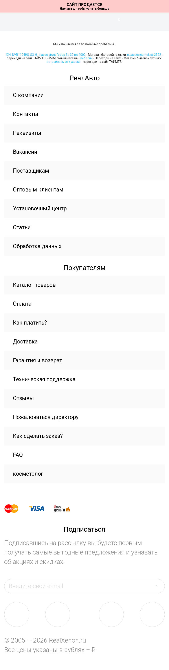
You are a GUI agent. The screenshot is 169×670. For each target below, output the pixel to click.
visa (40, 508)
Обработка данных (37, 246)
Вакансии (25, 152)
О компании (28, 95)
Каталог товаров (34, 285)
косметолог (28, 474)
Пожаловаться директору (46, 417)
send (158, 585)
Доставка (25, 341)
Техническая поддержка (44, 379)
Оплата (22, 304)
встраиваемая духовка (64, 61)
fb (57, 614)
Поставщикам (31, 171)
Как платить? (30, 323)
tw (111, 614)
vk (16, 614)
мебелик (86, 58)
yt (152, 614)
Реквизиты (27, 133)
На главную (84, 22)
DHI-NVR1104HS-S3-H (21, 54)
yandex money (65, 508)
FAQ (18, 455)
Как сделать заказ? (38, 436)
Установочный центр (40, 208)
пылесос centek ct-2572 (144, 54)
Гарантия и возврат (37, 360)
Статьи (22, 227)
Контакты (25, 114)
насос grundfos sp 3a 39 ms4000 (62, 54)
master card (15, 508)
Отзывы (23, 398)
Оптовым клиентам (38, 189)
